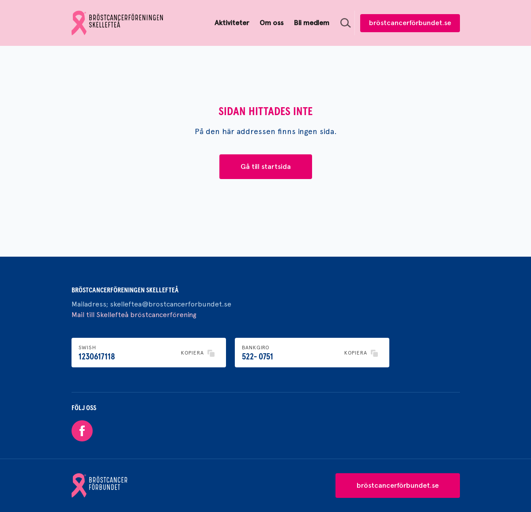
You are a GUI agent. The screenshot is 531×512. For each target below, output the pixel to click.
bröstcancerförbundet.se (410, 23)
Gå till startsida (266, 166)
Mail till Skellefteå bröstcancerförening (134, 314)
